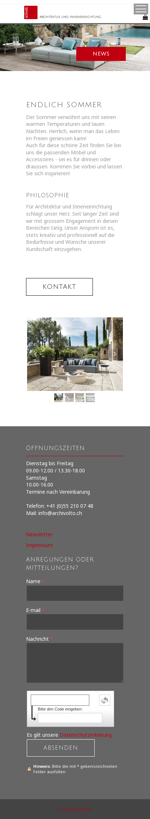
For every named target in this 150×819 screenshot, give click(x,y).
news (101, 54)
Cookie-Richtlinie (75, 809)
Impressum (39, 545)
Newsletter (39, 534)
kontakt (59, 286)
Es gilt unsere (69, 734)
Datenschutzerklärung (86, 734)
